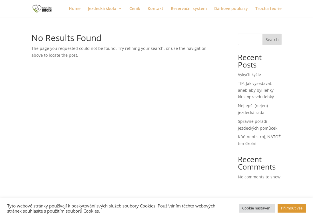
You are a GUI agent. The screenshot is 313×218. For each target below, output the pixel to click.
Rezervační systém (189, 9)
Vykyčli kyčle (249, 74)
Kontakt (155, 9)
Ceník (134, 9)
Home (75, 9)
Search (272, 39)
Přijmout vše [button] (291, 208)
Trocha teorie (268, 9)
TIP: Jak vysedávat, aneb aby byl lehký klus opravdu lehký (256, 90)
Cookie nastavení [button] (256, 208)
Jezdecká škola (102, 9)
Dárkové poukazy (231, 9)
